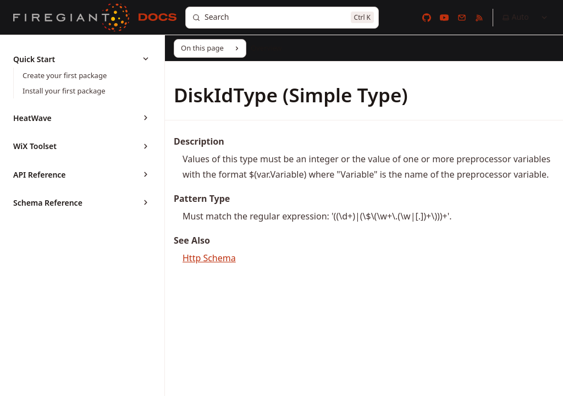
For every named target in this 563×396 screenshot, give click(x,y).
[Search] (282, 18)
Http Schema (209, 258)
